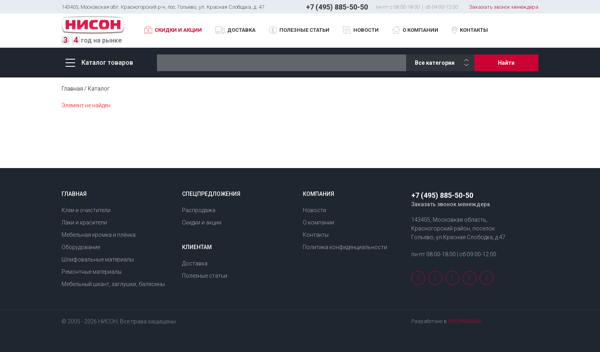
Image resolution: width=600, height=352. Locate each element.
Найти (506, 63)
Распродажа (198, 210)
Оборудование (81, 247)
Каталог (99, 88)
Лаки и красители (84, 222)
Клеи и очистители (86, 210)
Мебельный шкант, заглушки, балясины (113, 284)
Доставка (241, 30)
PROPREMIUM (464, 321)
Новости (366, 30)
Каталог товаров (99, 62)
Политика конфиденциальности (345, 247)
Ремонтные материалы (92, 272)
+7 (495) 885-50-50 (337, 7)
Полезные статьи (304, 30)
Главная (72, 88)
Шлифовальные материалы (98, 259)
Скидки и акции (178, 30)
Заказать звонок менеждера (503, 7)
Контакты (474, 30)
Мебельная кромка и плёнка (98, 235)
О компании (420, 30)
